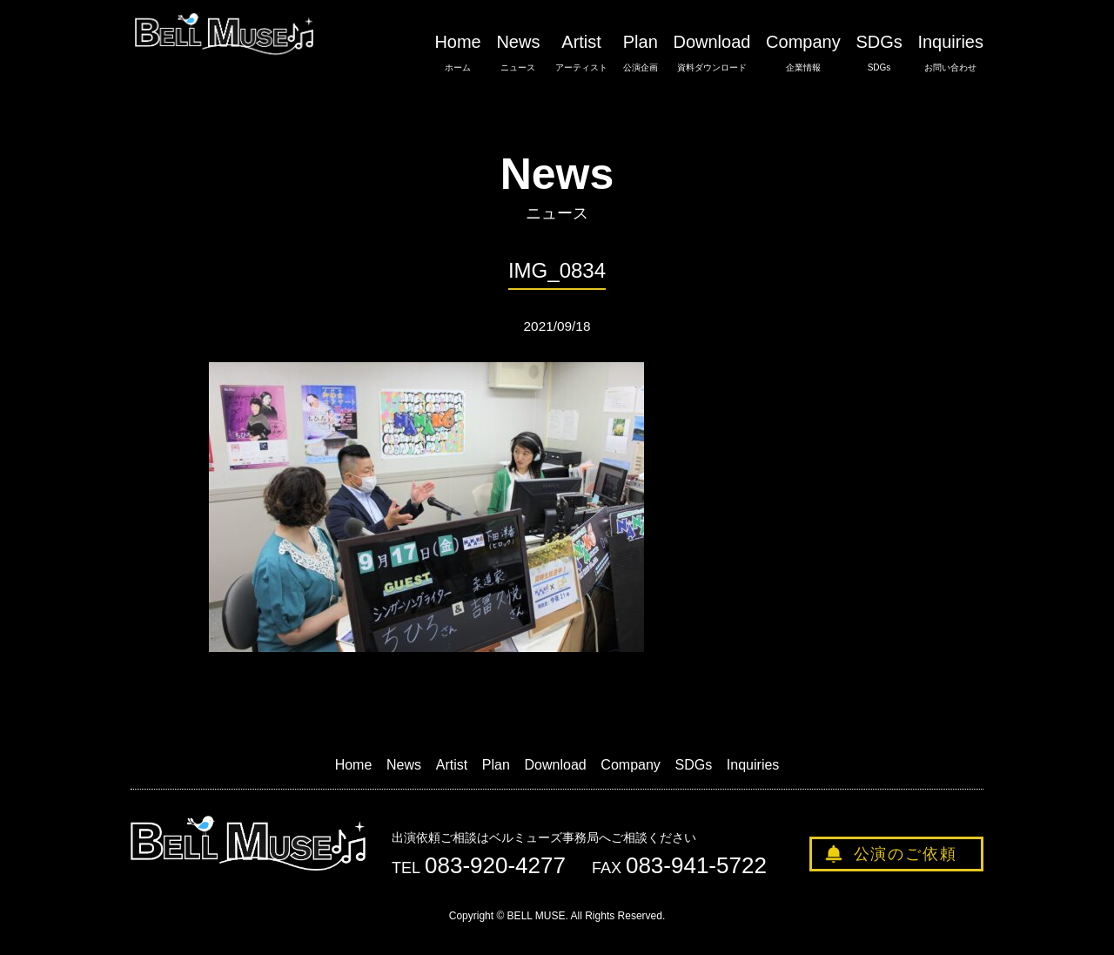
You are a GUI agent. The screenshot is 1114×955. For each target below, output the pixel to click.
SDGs (879, 53)
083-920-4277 (495, 865)
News (518, 53)
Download (711, 53)
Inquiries (950, 53)
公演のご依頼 (905, 854)
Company (803, 53)
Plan (640, 53)
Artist (581, 53)
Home (457, 53)
